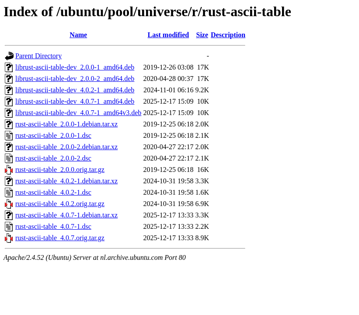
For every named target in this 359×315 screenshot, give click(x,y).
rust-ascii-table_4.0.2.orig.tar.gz (60, 203)
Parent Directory (38, 56)
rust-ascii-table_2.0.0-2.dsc (53, 158)
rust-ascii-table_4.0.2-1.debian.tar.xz (66, 181)
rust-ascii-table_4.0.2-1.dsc (53, 192)
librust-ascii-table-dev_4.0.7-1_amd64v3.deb (78, 112)
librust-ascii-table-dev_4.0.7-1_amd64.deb (74, 101)
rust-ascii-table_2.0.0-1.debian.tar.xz (66, 124)
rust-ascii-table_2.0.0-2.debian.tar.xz (66, 146)
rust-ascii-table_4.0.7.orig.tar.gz (60, 238)
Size (202, 34)
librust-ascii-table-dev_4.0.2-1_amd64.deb (74, 90)
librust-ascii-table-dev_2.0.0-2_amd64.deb (74, 78)
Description (228, 34)
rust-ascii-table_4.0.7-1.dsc (53, 226)
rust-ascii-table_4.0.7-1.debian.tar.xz (66, 215)
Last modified (168, 34)
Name (78, 34)
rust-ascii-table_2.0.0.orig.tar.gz (60, 169)
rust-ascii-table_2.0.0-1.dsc (53, 135)
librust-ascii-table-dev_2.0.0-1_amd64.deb (74, 67)
